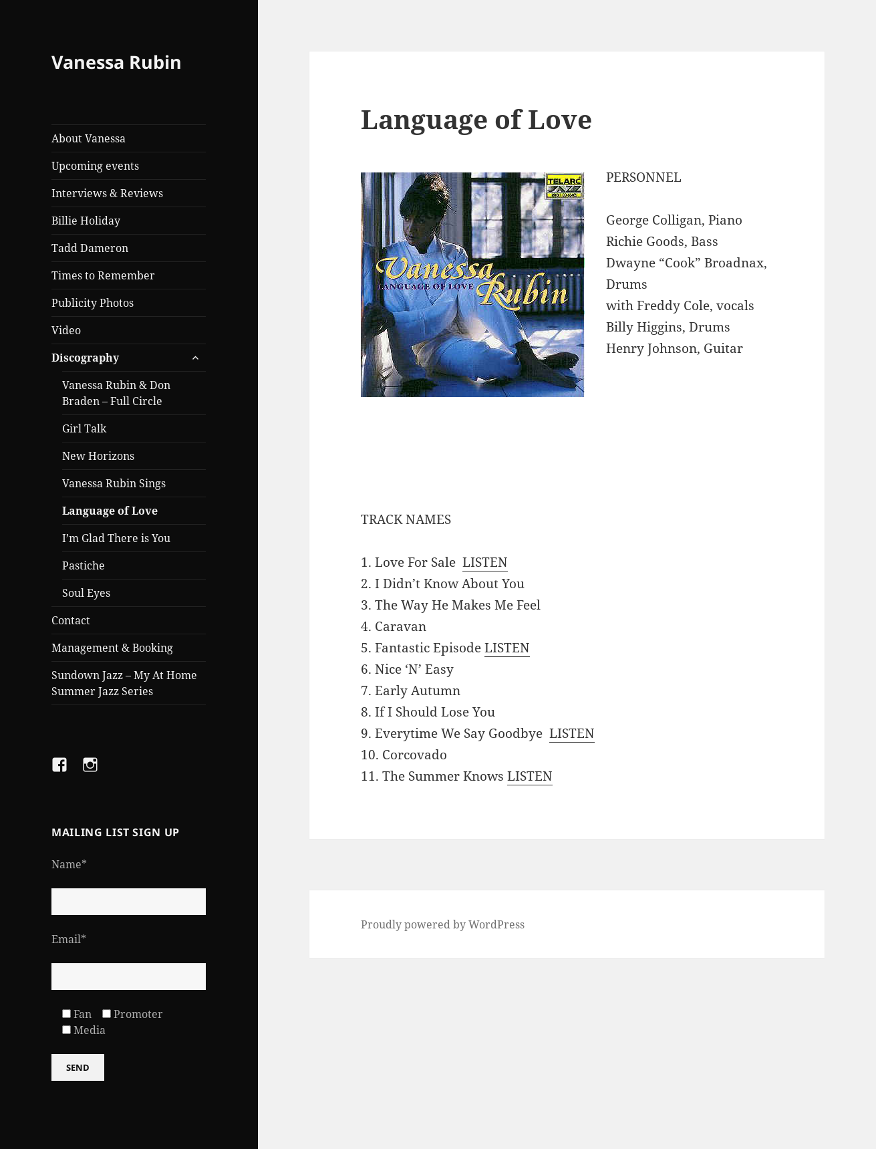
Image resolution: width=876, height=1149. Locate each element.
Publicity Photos (92, 302)
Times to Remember (103, 275)
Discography (85, 357)
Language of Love (110, 510)
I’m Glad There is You (116, 538)
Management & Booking (112, 647)
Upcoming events (95, 165)
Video (66, 330)
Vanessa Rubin (116, 61)
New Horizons (98, 456)
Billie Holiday (85, 220)
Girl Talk (84, 428)
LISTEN (485, 562)
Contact (70, 620)
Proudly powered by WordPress (443, 924)
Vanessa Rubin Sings (114, 483)
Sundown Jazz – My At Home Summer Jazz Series (124, 683)
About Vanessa (88, 138)
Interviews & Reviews (107, 193)
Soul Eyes (86, 593)
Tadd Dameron (89, 248)
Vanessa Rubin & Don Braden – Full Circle (116, 393)
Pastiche (83, 565)
